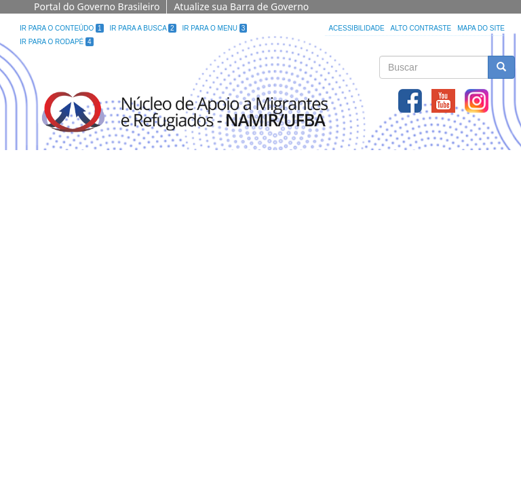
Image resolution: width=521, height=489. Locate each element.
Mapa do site (481, 28)
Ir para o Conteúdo (62, 28)
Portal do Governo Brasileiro (96, 6)
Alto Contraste (421, 28)
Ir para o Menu (215, 28)
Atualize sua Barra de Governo (241, 6)
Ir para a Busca (143, 28)
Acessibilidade (356, 28)
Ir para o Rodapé (57, 42)
